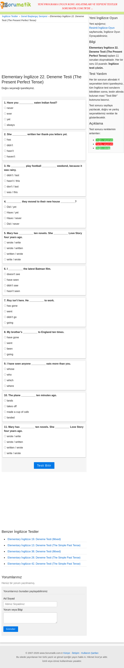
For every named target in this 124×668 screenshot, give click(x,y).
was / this (11, 192)
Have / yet (11, 212)
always (9, 125)
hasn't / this (12, 181)
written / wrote (13, 253)
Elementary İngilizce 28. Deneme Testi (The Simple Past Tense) (44, 557)
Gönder (11, 629)
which (8, 380)
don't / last (11, 186)
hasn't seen (12, 291)
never (8, 108)
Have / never (12, 218)
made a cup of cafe (16, 412)
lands (8, 400)
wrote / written (13, 248)
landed (9, 417)
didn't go (10, 317)
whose (9, 369)
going (8, 322)
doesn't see (12, 274)
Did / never (11, 223)
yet (7, 119)
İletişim (75, 653)
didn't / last (11, 175)
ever (8, 113)
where (9, 386)
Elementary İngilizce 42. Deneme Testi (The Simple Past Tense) (44, 563)
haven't (9, 156)
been (8, 348)
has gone (10, 305)
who (8, 374)
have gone (11, 337)
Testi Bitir (44, 465)
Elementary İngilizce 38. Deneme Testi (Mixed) (34, 551)
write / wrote (12, 259)
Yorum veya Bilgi (13, 609)
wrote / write (12, 242)
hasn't (9, 151)
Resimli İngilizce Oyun (101, 27)
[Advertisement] (44, 48)
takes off (10, 406)
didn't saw (11, 285)
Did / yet (10, 207)
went (8, 311)
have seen (11, 279)
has (7, 139)
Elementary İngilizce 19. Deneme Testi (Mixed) (34, 539)
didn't (8, 145)
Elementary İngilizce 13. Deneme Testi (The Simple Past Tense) (44, 545)
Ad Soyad (9, 598)
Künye (66, 653)
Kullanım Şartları (89, 653)
